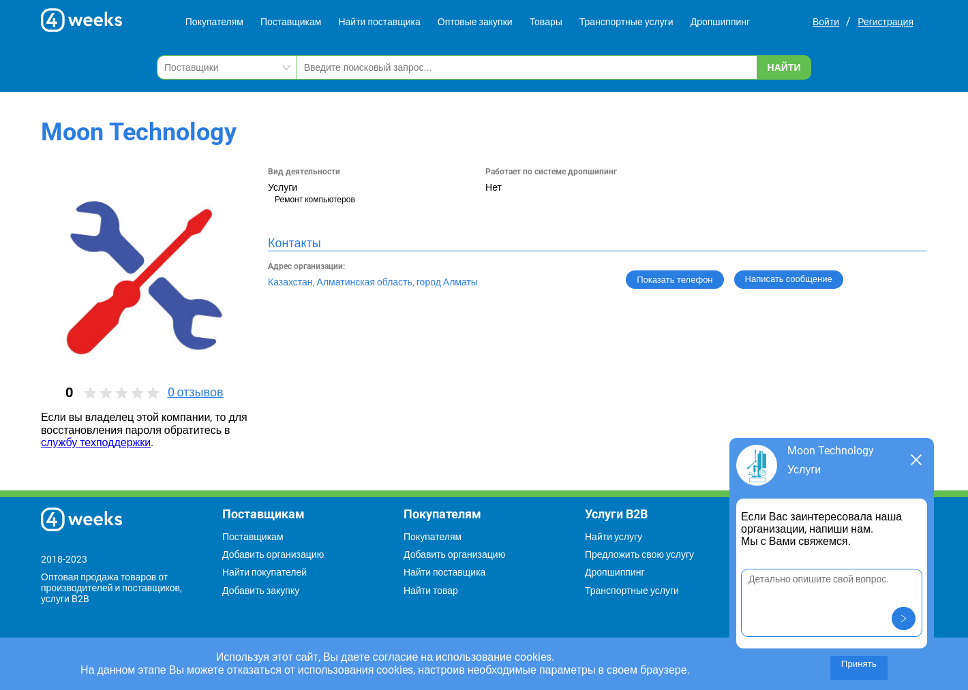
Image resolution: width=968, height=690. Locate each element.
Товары (546, 21)
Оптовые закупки (475, 21)
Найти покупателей (264, 572)
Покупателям (214, 21)
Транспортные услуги (626, 21)
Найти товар (431, 590)
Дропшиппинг (721, 21)
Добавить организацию (273, 554)
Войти (826, 21)
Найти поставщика (379, 21)
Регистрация (885, 21)
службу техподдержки (96, 442)
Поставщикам (291, 21)
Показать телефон (674, 280)
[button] (904, 618)
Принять (859, 664)
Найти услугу (613, 536)
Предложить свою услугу (639, 554)
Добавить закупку (260, 590)
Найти (784, 67)
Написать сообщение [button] (788, 279)
